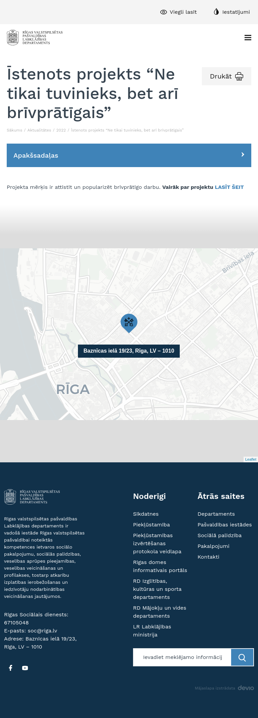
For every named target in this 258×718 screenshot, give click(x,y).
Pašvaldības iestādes (225, 524)
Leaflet (250, 459)
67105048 (16, 622)
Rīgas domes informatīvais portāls (160, 566)
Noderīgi (149, 496)
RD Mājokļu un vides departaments (159, 612)
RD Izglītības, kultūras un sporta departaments (157, 589)
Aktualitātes (39, 130)
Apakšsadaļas (35, 155)
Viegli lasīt (183, 12)
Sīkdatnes (146, 514)
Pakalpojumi (213, 546)
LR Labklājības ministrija (152, 630)
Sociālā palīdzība (220, 535)
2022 (61, 130)
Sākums (14, 130)
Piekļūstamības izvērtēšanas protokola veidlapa (157, 543)
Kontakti (208, 557)
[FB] (10, 668)
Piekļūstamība (151, 524)
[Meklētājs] (183, 657)
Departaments (216, 514)
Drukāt (221, 76)
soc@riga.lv (42, 630)
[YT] (24, 668)
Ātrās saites (221, 496)
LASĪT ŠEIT (229, 187)
